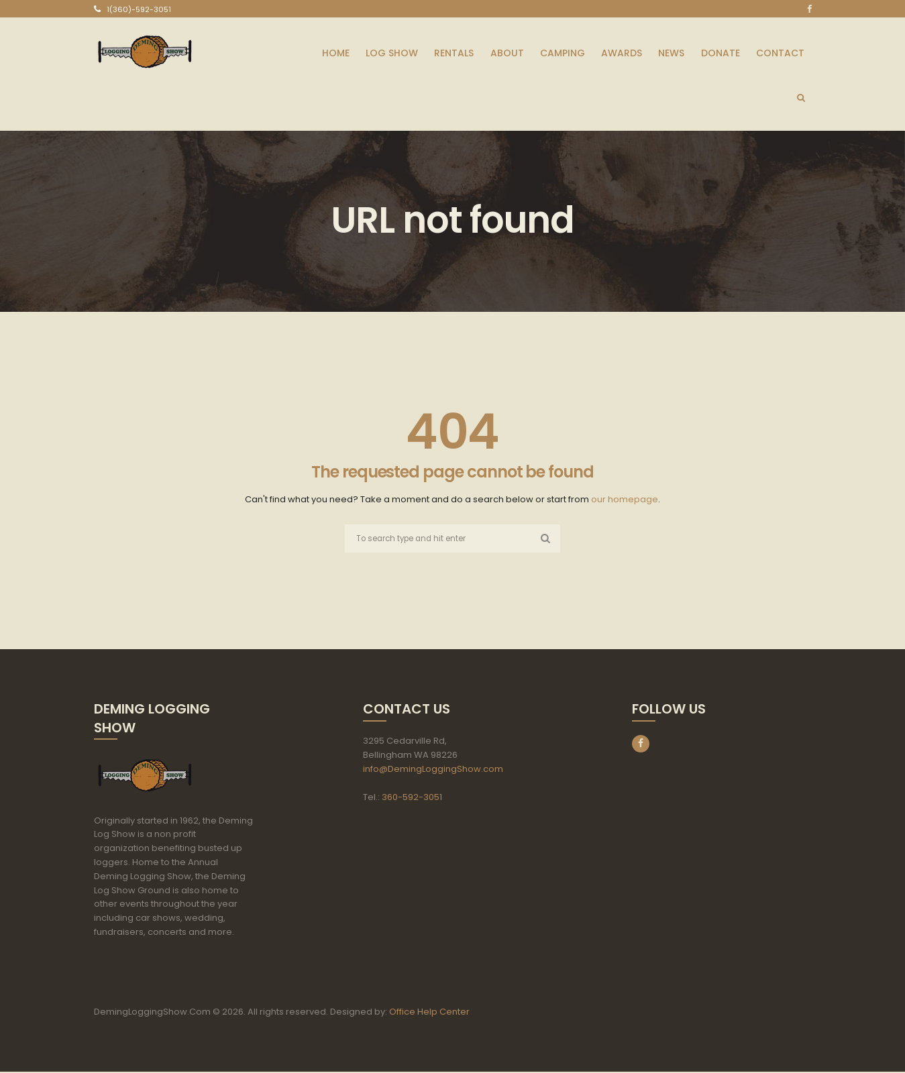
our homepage (624, 499)
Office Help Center (429, 1013)
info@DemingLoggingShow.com (433, 770)
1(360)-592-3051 (139, 9)
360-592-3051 (412, 798)
